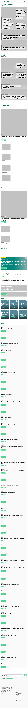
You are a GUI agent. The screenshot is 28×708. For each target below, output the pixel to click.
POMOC (2, 692)
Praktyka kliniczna (6, 105)
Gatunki (3, 187)
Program (16, 684)
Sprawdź (2, 276)
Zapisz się (4, 268)
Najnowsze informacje (7, 4)
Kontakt (2, 701)
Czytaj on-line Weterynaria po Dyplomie (7, 688)
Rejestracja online (17, 686)
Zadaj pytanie (3, 694)
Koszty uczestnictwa (18, 685)
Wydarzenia (4, 249)
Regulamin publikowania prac (5, 699)
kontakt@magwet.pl (18, 701)
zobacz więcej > (4, 5)
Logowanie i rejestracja (4, 695)
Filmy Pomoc (3, 700)
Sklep (2, 323)
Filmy (2, 298)
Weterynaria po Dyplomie (5, 685)
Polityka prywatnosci (4, 693)
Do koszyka (4, 330)
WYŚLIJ (25, 675)
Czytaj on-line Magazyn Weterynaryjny (7, 687)
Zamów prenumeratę (4, 684)
